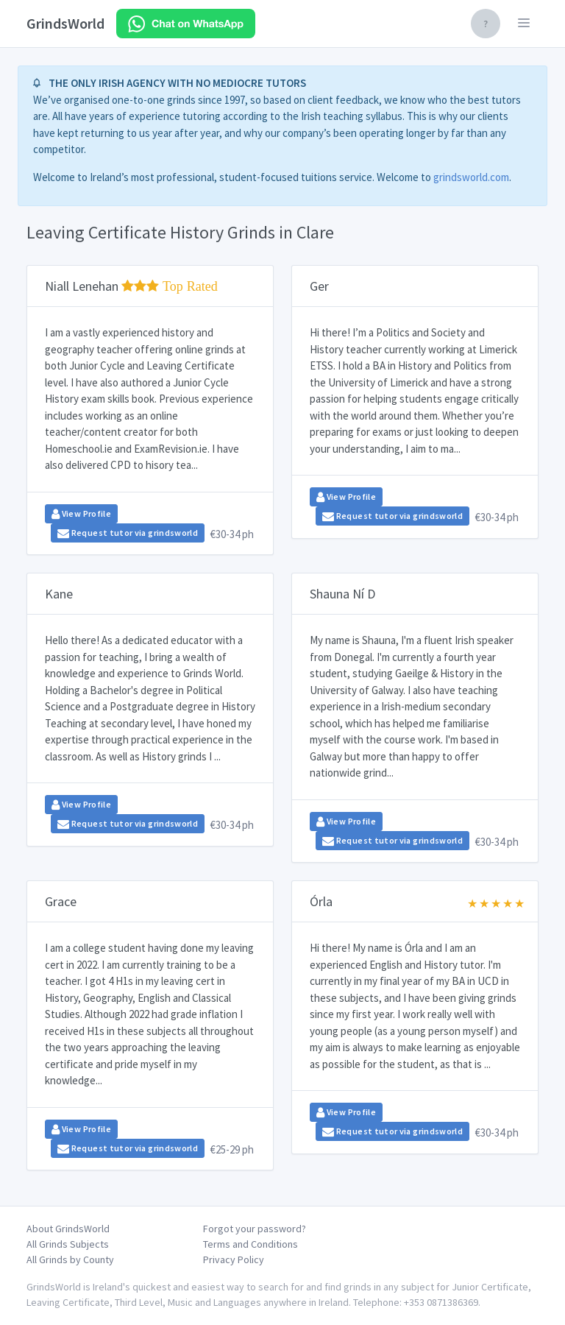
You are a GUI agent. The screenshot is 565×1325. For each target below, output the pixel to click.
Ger (319, 286)
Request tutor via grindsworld (127, 533)
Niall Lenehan (131, 286)
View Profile (81, 514)
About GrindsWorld (68, 1228)
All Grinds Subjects (67, 1244)
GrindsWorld (65, 23)
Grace (61, 901)
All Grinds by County (70, 1259)
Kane (59, 593)
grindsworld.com (471, 177)
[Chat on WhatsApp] (185, 23)
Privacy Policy (233, 1259)
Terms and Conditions (250, 1244)
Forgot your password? (254, 1228)
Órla (321, 901)
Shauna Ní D (342, 593)
